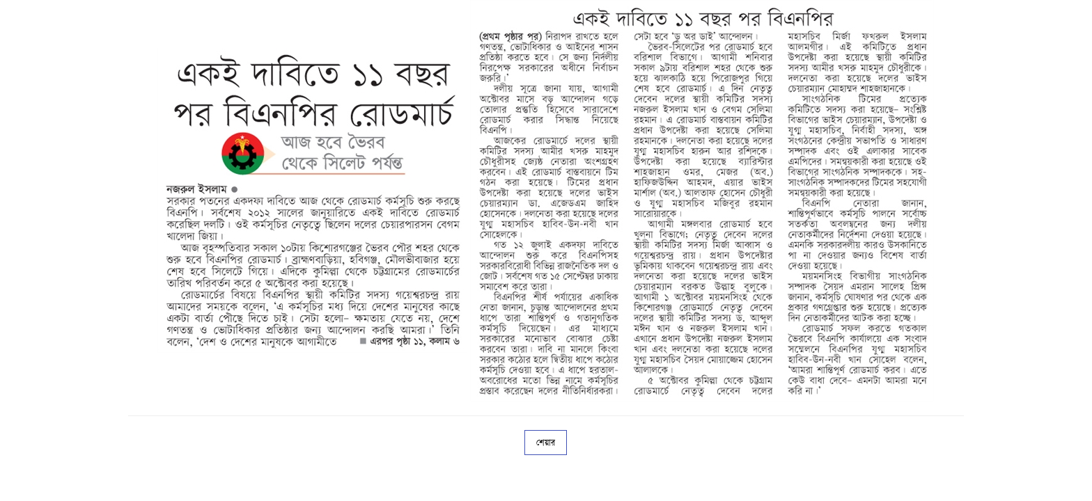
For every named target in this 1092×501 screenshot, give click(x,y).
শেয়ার (545, 442)
